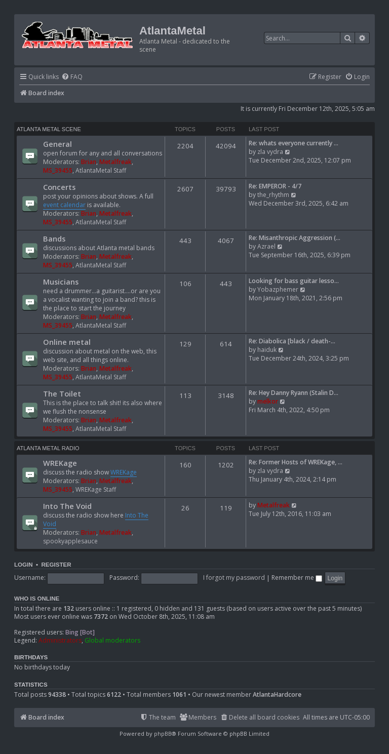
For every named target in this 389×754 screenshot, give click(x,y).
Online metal (67, 342)
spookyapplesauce (70, 541)
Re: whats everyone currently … (293, 143)
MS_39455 (57, 170)
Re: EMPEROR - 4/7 (275, 186)
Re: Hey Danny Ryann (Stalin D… (293, 392)
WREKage (60, 463)
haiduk (267, 349)
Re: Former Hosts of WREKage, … (295, 462)
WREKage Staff (95, 489)
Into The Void (67, 506)
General (57, 144)
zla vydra (270, 151)
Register (56, 565)
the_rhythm (273, 194)
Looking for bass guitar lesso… (294, 280)
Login (23, 565)
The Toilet (62, 393)
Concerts (59, 187)
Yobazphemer (277, 289)
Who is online (36, 599)
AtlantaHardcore (277, 695)
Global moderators (112, 641)
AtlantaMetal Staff (100, 170)
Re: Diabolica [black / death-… (292, 341)
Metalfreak (115, 161)
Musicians (61, 281)
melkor (267, 401)
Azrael (266, 246)
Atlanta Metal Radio (48, 448)
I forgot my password (234, 577)
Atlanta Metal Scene (49, 129)
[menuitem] (72, 77)
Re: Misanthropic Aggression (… (294, 237)
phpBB (163, 733)
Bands (54, 238)
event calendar (64, 205)
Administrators (60, 641)
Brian (88, 161)
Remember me (296, 577)
